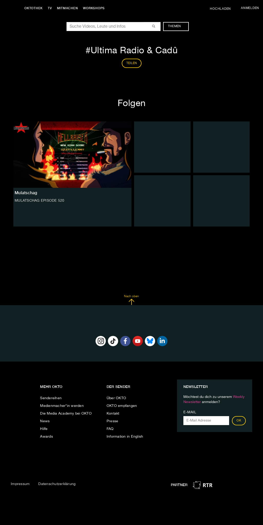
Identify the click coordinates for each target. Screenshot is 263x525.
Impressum (20, 484)
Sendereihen (51, 398)
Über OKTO (116, 398)
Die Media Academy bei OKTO (66, 413)
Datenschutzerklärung (57, 484)
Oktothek (33, 8)
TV (50, 8)
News (45, 421)
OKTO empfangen (122, 406)
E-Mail (189, 412)
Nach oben (131, 300)
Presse (112, 421)
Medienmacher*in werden (62, 406)
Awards (46, 436)
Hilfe (44, 429)
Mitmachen (67, 8)
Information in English (125, 436)
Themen (177, 26)
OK (239, 420)
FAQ (110, 429)
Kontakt (113, 413)
